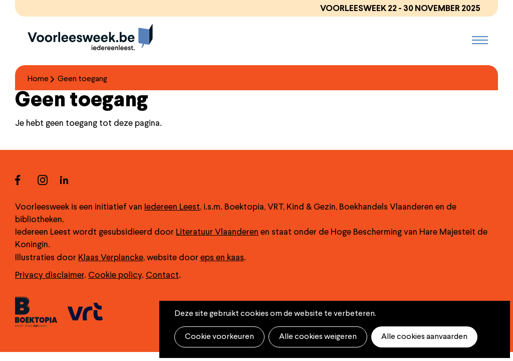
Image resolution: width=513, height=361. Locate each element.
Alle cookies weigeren (318, 337)
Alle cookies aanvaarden (424, 337)
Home (38, 79)
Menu (480, 40)
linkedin (71, 179)
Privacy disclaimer (49, 275)
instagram (49, 179)
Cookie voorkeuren (219, 337)
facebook (26, 179)
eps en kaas (222, 258)
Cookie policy (115, 275)
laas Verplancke (113, 258)
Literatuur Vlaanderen (217, 232)
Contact (162, 275)
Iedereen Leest (172, 207)
